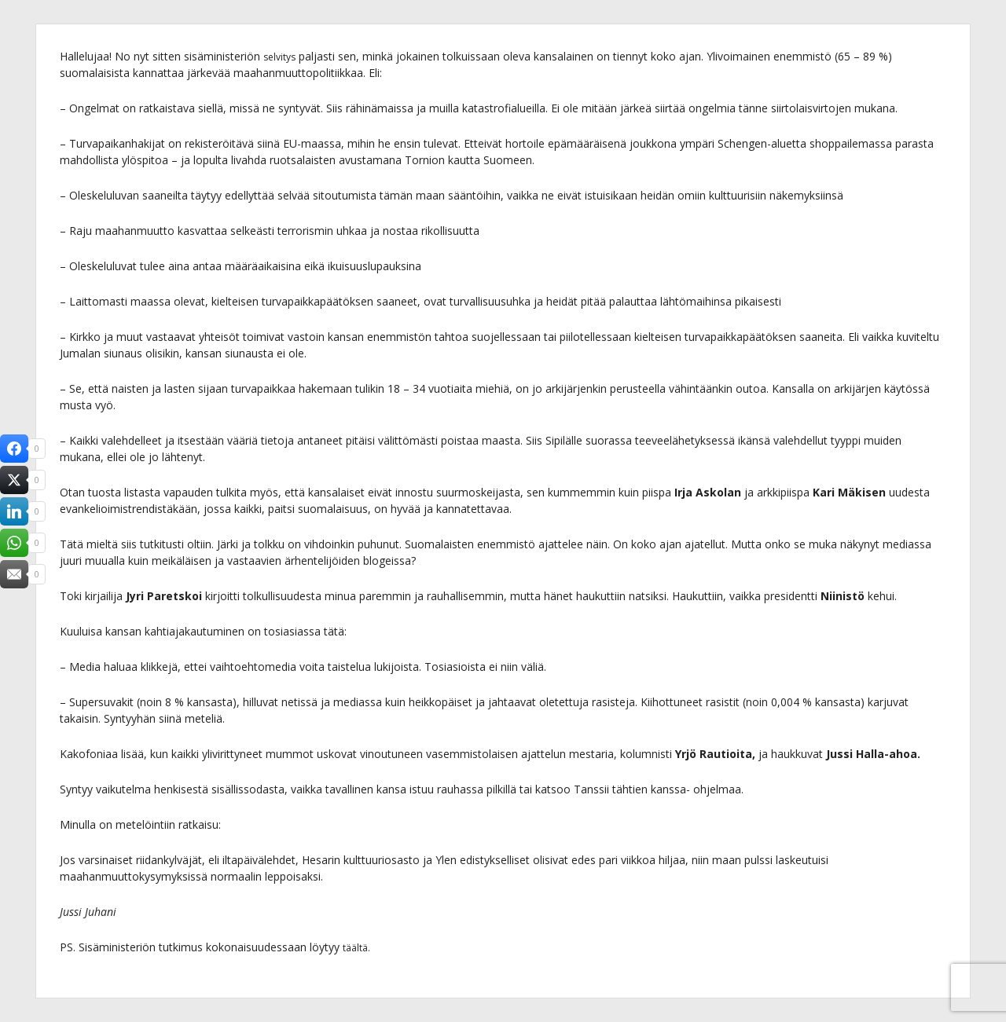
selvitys (281, 56)
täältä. (358, 947)
